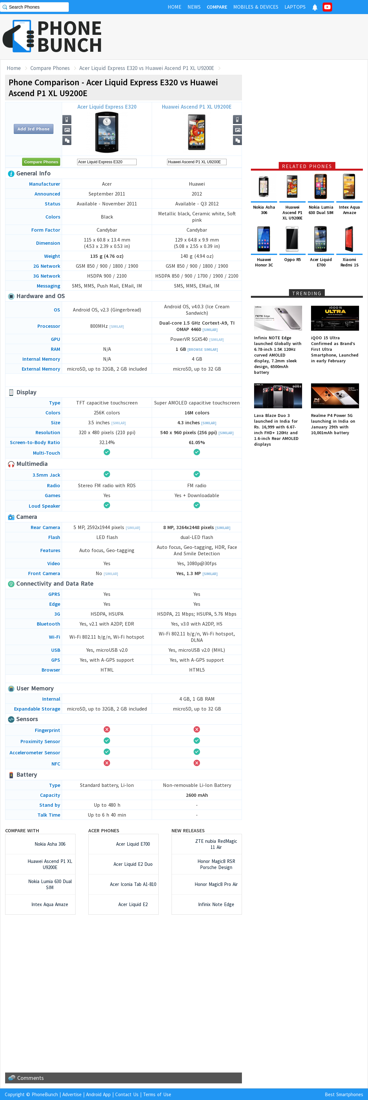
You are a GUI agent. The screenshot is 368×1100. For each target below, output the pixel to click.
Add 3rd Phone (34, 129)
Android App (98, 1094)
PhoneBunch (45, 1094)
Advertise (72, 1094)
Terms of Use (157, 1094)
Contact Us (127, 1094)
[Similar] (116, 326)
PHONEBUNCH (70, 36)
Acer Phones (103, 830)
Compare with (22, 830)
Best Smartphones (344, 1094)
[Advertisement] (251, 36)
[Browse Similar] (203, 349)
